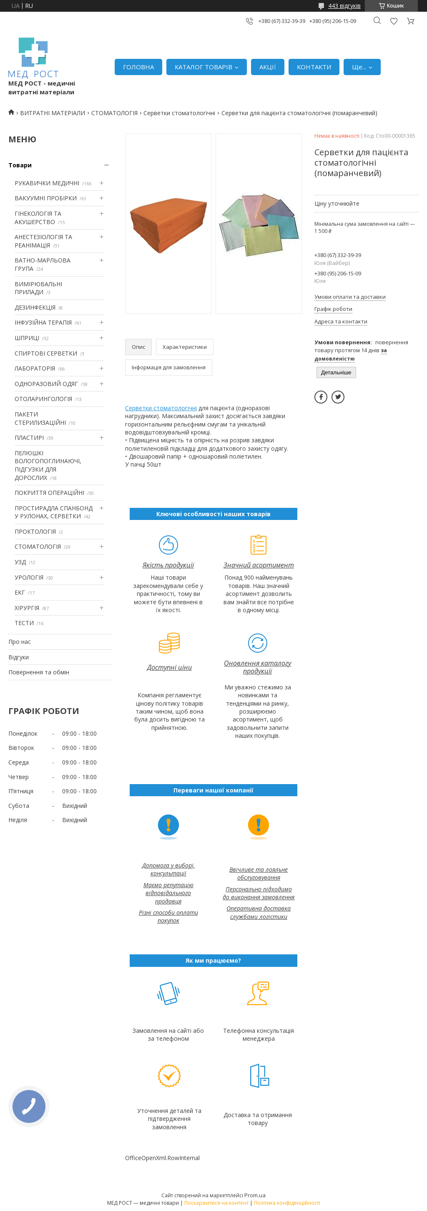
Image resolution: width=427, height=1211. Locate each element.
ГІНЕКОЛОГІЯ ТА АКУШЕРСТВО (38, 217)
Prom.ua (255, 1195)
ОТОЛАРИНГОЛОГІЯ (43, 399)
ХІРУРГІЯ (27, 608)
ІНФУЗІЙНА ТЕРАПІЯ (43, 322)
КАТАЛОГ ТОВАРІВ (203, 67)
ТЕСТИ (24, 623)
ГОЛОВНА (138, 67)
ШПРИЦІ (27, 338)
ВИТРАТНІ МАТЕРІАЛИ (52, 113)
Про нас (19, 642)
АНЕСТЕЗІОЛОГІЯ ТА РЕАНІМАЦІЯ (43, 241)
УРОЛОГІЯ (29, 577)
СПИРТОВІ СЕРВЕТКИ (46, 353)
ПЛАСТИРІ (29, 438)
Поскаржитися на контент (216, 1202)
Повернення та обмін (38, 672)
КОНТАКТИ (314, 67)
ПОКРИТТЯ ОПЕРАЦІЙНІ (49, 493)
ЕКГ (20, 592)
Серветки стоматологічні (179, 113)
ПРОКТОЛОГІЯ (35, 531)
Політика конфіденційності (287, 1202)
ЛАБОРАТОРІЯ (35, 368)
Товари (20, 165)
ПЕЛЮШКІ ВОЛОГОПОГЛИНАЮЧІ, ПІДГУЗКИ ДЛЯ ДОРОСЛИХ (48, 465)
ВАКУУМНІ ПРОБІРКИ (46, 198)
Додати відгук (393, 21)
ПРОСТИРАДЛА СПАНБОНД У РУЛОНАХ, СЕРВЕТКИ (54, 512)
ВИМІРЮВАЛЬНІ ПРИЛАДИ (38, 288)
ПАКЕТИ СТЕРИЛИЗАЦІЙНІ (40, 418)
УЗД (20, 562)
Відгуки (18, 657)
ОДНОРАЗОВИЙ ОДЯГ (46, 384)
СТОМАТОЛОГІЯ (114, 113)
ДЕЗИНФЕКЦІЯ (35, 307)
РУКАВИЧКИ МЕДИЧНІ (47, 183)
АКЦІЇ (267, 67)
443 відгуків (344, 6)
